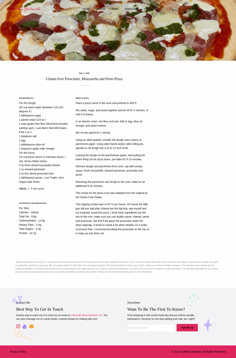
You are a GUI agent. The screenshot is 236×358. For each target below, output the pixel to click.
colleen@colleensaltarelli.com (86, 315)
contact (148, 8)
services (101, 8)
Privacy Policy (18, 351)
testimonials (131, 8)
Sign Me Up (187, 327)
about (114, 8)
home (86, 8)
